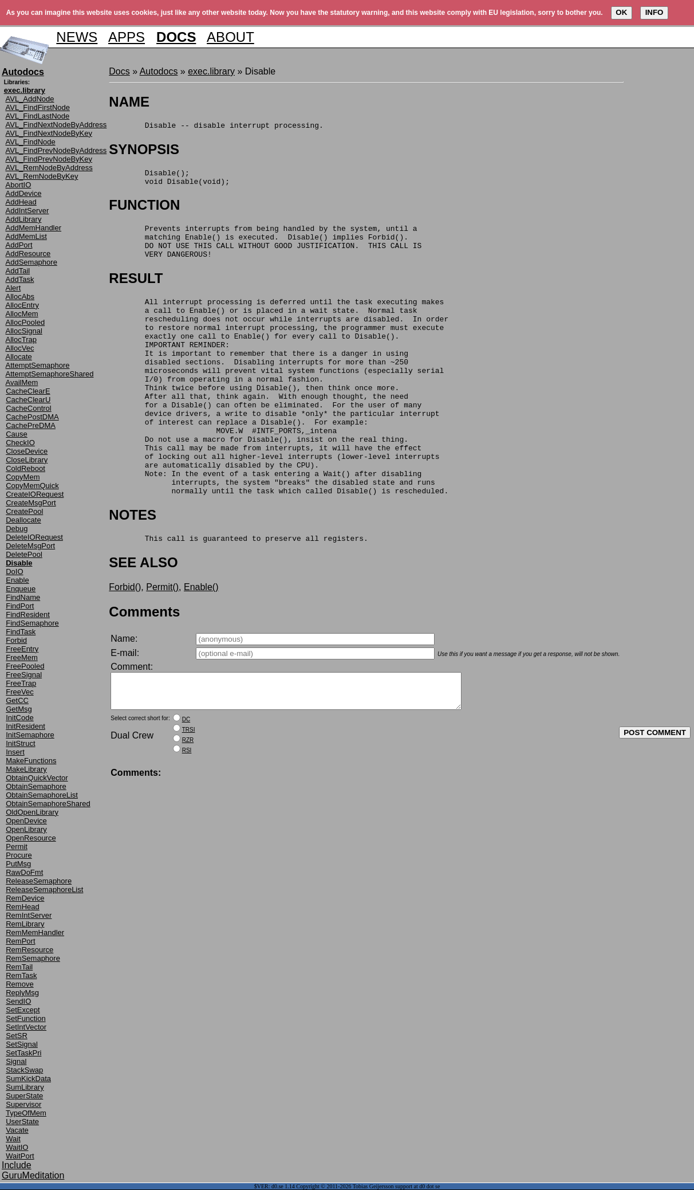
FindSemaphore (32, 623)
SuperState (24, 1095)
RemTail (19, 967)
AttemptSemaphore (38, 365)
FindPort (20, 606)
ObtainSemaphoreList (42, 795)
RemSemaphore (33, 958)
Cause (16, 434)
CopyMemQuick (32, 485)
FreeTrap (21, 683)
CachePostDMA (32, 417)
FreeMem (22, 657)
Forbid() (125, 640)
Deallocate (23, 520)
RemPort (20, 941)
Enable (17, 580)
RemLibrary (25, 924)
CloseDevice (27, 451)
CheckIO (20, 442)
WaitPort (20, 1156)
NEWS (76, 37)
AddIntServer (27, 210)
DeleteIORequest (34, 537)
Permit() (162, 640)
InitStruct (20, 743)
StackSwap (24, 1070)
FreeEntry (22, 649)
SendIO (18, 1001)
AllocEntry (23, 305)
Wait (13, 1138)
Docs (119, 71)
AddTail (18, 270)
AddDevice (24, 193)
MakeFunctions (31, 760)
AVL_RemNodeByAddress (49, 167)
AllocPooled (25, 322)
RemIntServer (29, 915)
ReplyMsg (22, 992)
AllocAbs (20, 296)
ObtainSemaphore (36, 786)
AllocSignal (24, 331)
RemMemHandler (35, 932)
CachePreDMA (31, 425)
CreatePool (24, 511)
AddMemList (26, 236)
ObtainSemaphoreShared (48, 803)
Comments (144, 665)
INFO (654, 12)
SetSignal (22, 1044)
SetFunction (25, 1018)
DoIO (14, 571)
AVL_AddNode (30, 99)
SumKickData (28, 1078)
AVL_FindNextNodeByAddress (56, 124)
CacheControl (29, 408)
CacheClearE (28, 391)
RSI (187, 810)
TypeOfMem (26, 1113)
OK (621, 12)
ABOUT (230, 37)
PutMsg (18, 863)
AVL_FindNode (31, 142)
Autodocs (159, 71)
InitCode (19, 717)
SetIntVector (26, 1027)
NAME (129, 101)
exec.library (211, 71)
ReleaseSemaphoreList (44, 889)
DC (186, 779)
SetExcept (23, 1010)
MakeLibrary (26, 769)
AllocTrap (21, 339)
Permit (16, 846)
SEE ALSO (143, 615)
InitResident (25, 726)
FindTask (21, 631)
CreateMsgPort (31, 502)
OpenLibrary (26, 829)
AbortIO (18, 184)
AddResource (28, 253)
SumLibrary (25, 1087)
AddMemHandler (34, 227)
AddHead (21, 202)
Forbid (16, 640)
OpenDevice (26, 820)
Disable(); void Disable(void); (169, 181)
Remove (19, 984)
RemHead (23, 906)
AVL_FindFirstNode (38, 107)
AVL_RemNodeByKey (42, 176)
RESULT (136, 290)
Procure (19, 855)
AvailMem (22, 382)
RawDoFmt (24, 872)
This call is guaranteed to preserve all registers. (238, 591)
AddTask (20, 279)
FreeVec (19, 692)
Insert (15, 752)
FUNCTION (144, 210)
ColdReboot (25, 468)
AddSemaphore (31, 262)
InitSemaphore (30, 735)
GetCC (17, 700)
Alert (13, 288)
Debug (16, 528)
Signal (16, 1061)
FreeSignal (24, 674)
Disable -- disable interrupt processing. (216, 126)
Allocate (19, 356)
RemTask (21, 975)
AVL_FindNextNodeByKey (49, 133)
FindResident (28, 614)
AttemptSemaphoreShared (50, 374)
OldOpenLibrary (32, 812)
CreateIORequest (35, 494)
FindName (23, 597)
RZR (188, 800)
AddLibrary (24, 219)
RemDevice (25, 898)
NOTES (132, 566)
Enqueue (21, 588)
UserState (22, 1121)
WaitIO (17, 1147)
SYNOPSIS (144, 151)
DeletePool (24, 554)
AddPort (19, 245)
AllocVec (20, 348)
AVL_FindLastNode (38, 116)
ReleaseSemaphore (39, 881)
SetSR (16, 1035)
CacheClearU (28, 399)
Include (16, 1165)
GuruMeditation (33, 1175)
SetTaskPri (23, 1052)
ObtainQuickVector (37, 777)
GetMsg (19, 709)
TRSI (188, 790)
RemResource (29, 949)
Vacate (17, 1130)
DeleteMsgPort (30, 545)
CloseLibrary (27, 459)
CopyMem (23, 477)
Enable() (201, 640)
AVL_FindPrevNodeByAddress (56, 150)
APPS (126, 37)
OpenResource (31, 838)
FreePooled (25, 666)
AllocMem (22, 313)
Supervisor (23, 1104)
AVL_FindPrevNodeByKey (49, 159)
